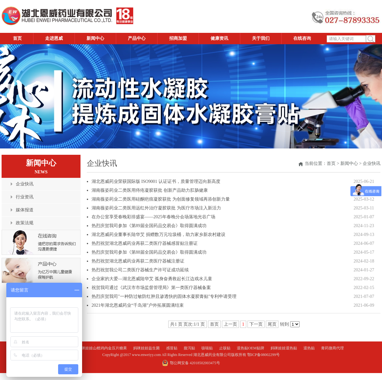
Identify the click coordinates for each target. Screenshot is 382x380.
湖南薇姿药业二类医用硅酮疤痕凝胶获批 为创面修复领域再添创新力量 (161, 199)
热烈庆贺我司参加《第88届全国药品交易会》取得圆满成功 (149, 252)
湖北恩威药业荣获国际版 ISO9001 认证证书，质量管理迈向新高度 (156, 181)
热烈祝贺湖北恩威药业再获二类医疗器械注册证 (138, 261)
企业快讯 (371, 163)
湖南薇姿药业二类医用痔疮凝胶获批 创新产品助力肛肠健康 (150, 190)
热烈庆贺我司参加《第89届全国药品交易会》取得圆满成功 (149, 225)
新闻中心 (349, 163)
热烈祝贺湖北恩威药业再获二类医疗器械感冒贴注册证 (145, 243)
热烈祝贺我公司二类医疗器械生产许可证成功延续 (140, 270)
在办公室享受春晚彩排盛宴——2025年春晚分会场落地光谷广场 (153, 216)
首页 (331, 163)
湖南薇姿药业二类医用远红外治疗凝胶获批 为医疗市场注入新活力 (156, 208)
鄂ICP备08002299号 (263, 355)
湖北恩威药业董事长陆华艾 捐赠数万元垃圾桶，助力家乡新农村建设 (158, 234)
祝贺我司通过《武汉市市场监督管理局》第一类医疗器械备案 (151, 287)
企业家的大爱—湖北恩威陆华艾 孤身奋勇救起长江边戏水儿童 (152, 278)
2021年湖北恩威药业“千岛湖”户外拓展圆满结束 (138, 305)
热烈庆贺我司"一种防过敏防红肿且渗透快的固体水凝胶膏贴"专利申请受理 (164, 296)
